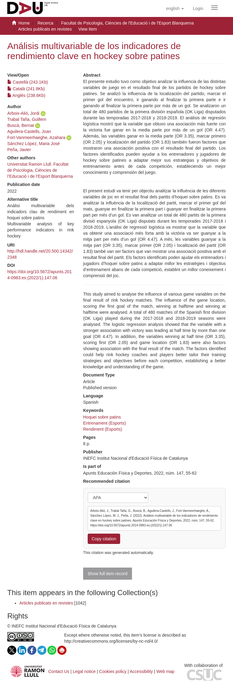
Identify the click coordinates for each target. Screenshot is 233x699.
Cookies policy (113, 671)
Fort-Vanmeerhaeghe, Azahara (36, 137)
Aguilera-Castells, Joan (29, 131)
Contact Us (58, 671)
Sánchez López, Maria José (33, 143)
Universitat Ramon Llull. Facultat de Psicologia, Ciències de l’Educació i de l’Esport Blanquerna (40, 170)
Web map (165, 671)
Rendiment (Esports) (102, 429)
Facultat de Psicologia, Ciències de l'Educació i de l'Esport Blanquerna (127, 23)
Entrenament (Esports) (104, 423)
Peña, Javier (19, 149)
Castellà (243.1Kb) (27, 82)
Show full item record (107, 573)
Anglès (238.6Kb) (26, 95)
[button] (174, 8)
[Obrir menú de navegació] (214, 7)
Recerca (45, 23)
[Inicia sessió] (198, 8)
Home (24, 23)
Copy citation (104, 538)
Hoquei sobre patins (102, 417)
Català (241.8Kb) (26, 88)
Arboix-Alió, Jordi (23, 113)
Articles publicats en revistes (45, 29)
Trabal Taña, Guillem (26, 119)
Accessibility (141, 671)
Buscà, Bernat (20, 125)
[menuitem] (198, 8)
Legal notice (84, 671)
